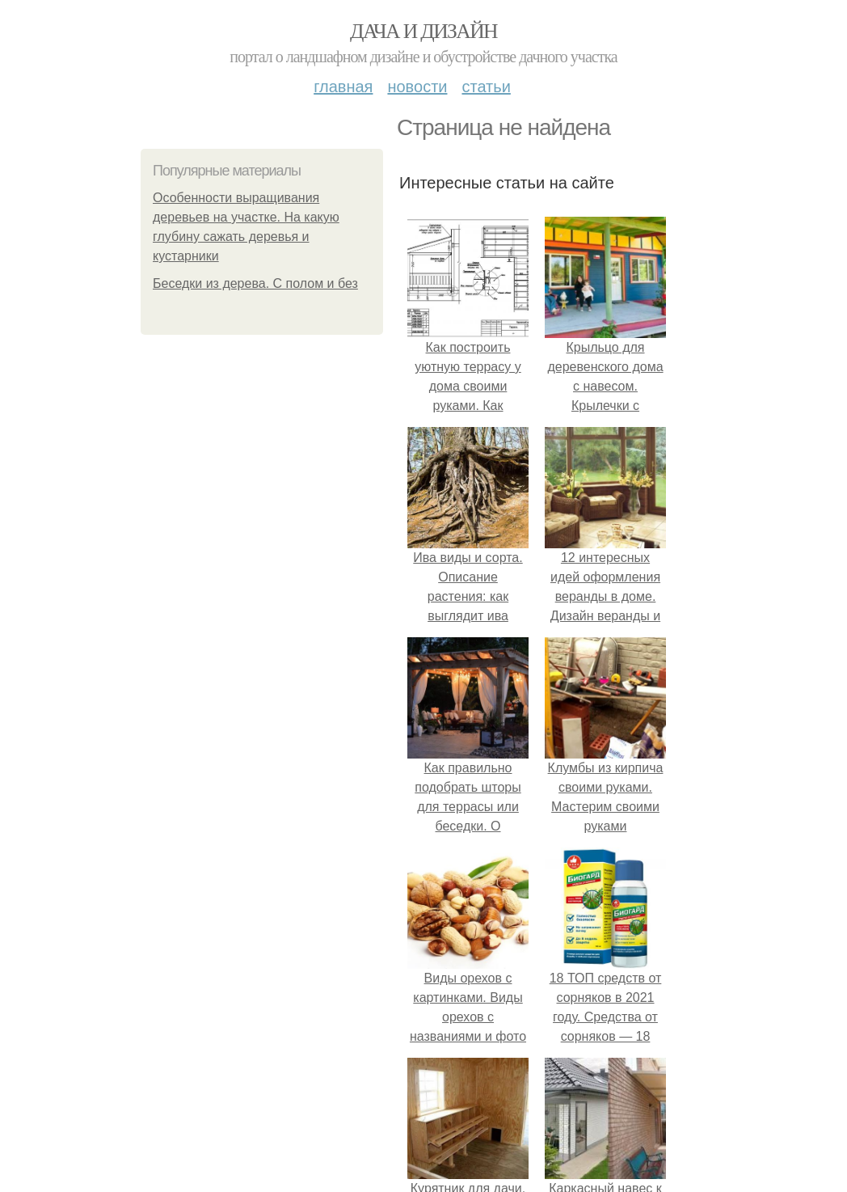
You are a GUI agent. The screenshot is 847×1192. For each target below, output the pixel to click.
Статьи (485, 86)
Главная (343, 86)
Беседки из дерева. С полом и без (255, 283)
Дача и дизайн (423, 31)
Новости (417, 86)
